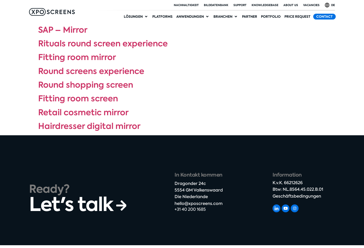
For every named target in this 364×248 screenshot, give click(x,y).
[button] (136, 16)
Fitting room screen (78, 98)
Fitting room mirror (77, 57)
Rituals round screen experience (103, 43)
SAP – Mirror (62, 29)
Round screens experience (91, 71)
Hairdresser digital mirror (89, 126)
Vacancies (311, 5)
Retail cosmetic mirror (83, 112)
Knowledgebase (265, 5)
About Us (290, 5)
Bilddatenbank (216, 5)
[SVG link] (52, 12)
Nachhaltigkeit (186, 5)
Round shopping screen (85, 84)
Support (240, 5)
